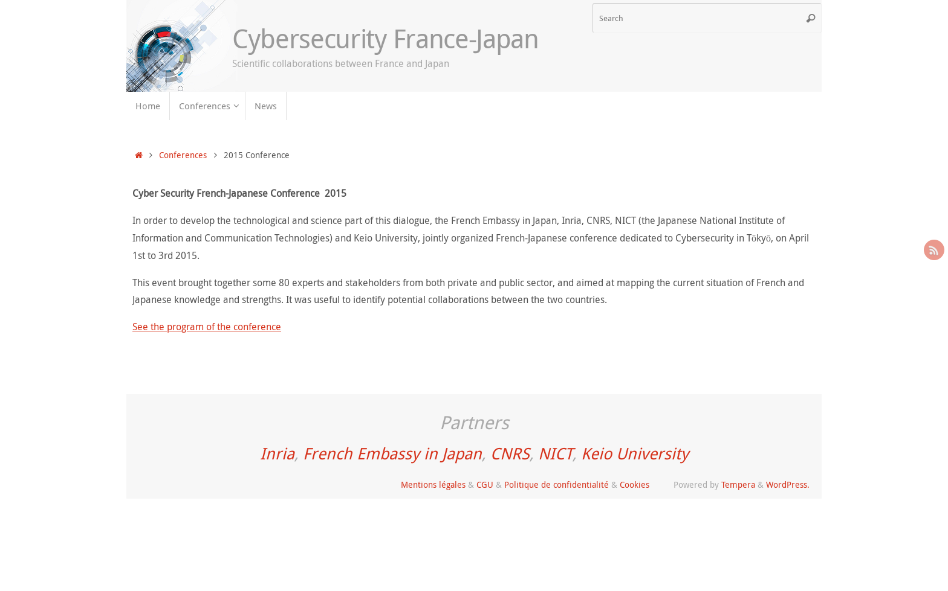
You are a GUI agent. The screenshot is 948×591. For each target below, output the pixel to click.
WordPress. (788, 484)
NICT (555, 453)
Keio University (635, 453)
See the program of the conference (206, 326)
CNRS (510, 453)
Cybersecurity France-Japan (385, 38)
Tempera (738, 484)
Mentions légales (433, 484)
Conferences (183, 155)
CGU (484, 484)
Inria (277, 453)
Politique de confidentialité (556, 484)
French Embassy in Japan (392, 453)
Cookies (634, 484)
